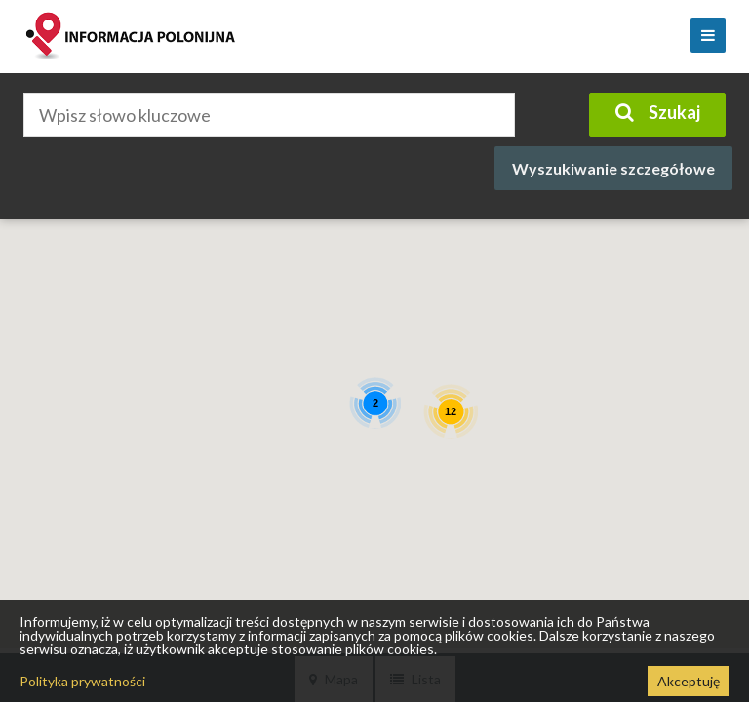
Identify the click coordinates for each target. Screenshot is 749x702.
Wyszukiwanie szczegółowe (613, 168)
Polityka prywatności (82, 681)
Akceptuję (688, 681)
